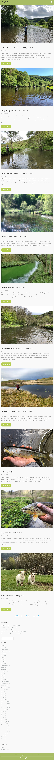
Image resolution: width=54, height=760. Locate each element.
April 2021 (3, 661)
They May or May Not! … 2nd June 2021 (14, 236)
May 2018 (3, 716)
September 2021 (5, 651)
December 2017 (5, 726)
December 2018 (5, 702)
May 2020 (3, 677)
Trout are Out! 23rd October (8, 630)
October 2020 (4, 667)
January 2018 (4, 724)
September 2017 (5, 732)
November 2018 (5, 704)
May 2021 (3, 659)
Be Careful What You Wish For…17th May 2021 (17, 348)
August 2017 (4, 734)
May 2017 (3, 740)
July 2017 (3, 736)
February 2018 (5, 722)
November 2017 (5, 728)
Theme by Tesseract (26, 758)
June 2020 (3, 675)
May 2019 (3, 696)
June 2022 (3, 645)
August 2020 (4, 671)
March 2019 (4, 700)
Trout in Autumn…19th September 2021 (11, 634)
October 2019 (4, 685)
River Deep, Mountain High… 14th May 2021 (16, 411)
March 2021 (4, 663)
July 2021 (3, 655)
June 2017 (3, 738)
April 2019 (3, 698)
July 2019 (3, 692)
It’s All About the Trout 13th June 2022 (10, 626)
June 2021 (3, 657)
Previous (17, 615)
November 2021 (5, 649)
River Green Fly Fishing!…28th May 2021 (15, 287)
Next (38, 615)
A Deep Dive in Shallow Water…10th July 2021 (17, 48)
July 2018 (3, 712)
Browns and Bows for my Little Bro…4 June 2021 (17, 173)
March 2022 (4, 647)
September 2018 (5, 708)
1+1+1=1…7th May (7, 472)
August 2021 (4, 653)
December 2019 (5, 681)
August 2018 (4, 710)
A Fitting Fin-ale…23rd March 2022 (9, 627)
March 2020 (4, 679)
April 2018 (3, 718)
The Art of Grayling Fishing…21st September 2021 (13, 632)
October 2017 (4, 730)
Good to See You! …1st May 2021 (12, 596)
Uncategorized (5, 749)
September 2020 (5, 669)
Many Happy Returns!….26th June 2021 (15, 111)
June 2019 (3, 694)
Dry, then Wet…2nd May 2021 (11, 533)
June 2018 (3, 714)
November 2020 (5, 665)
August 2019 (4, 689)
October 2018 (4, 706)
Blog (2, 747)
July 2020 (3, 673)
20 (34, 615)
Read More (6, 63)
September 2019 (5, 688)
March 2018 (4, 720)
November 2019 (5, 683)
